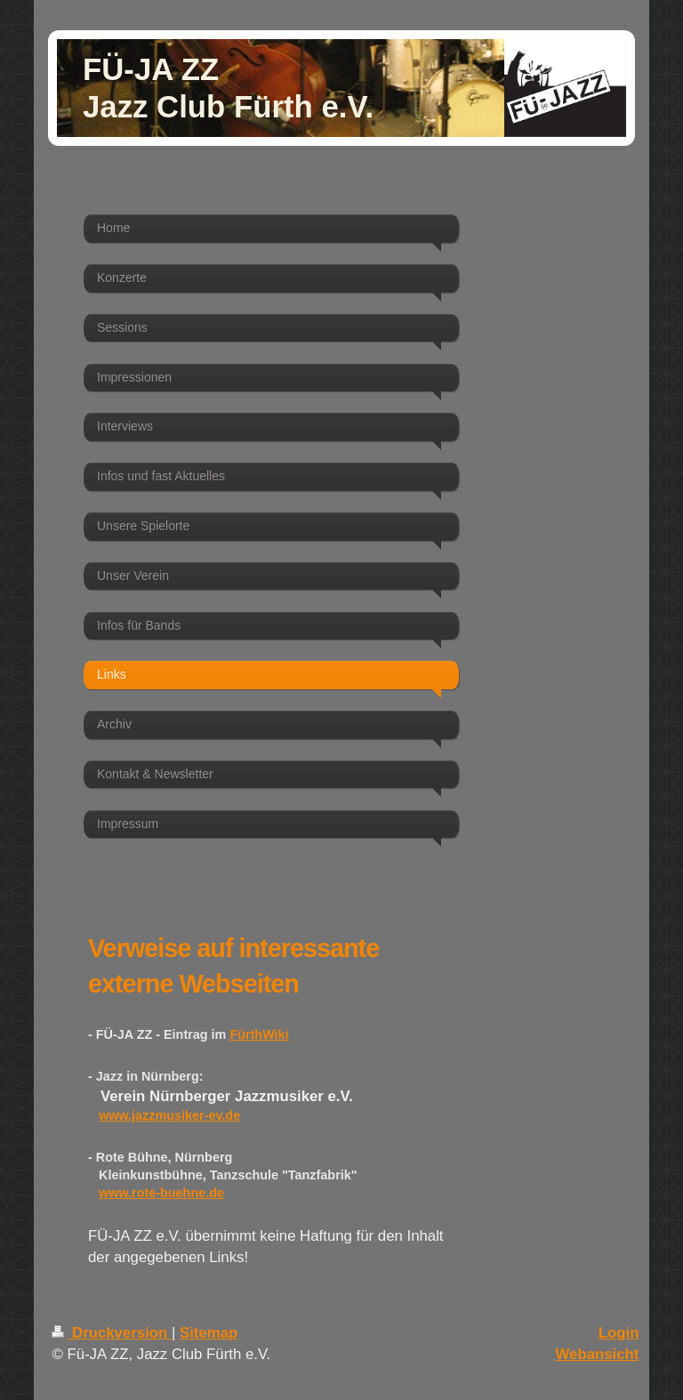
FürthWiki (258, 1034)
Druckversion (112, 1332)
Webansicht (597, 1354)
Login (619, 1332)
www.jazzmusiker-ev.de (169, 1115)
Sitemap (208, 1332)
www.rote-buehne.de (161, 1193)
